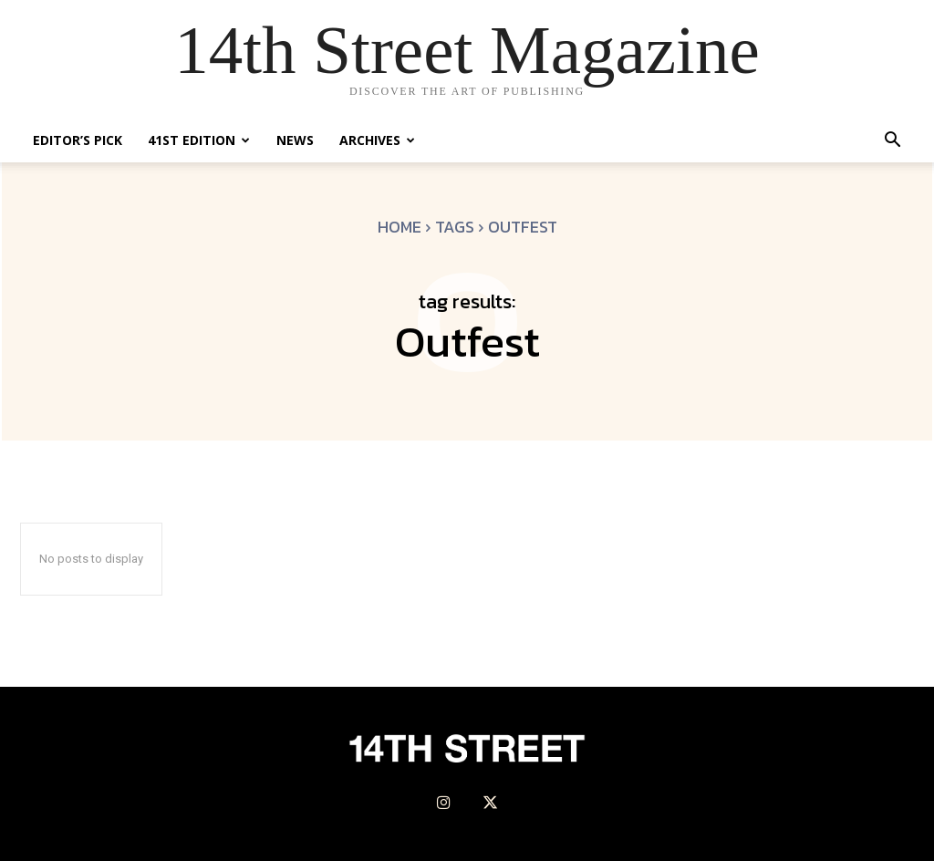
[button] (892, 141)
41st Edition (199, 140)
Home (399, 226)
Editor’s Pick (77, 140)
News (295, 140)
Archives (377, 140)
